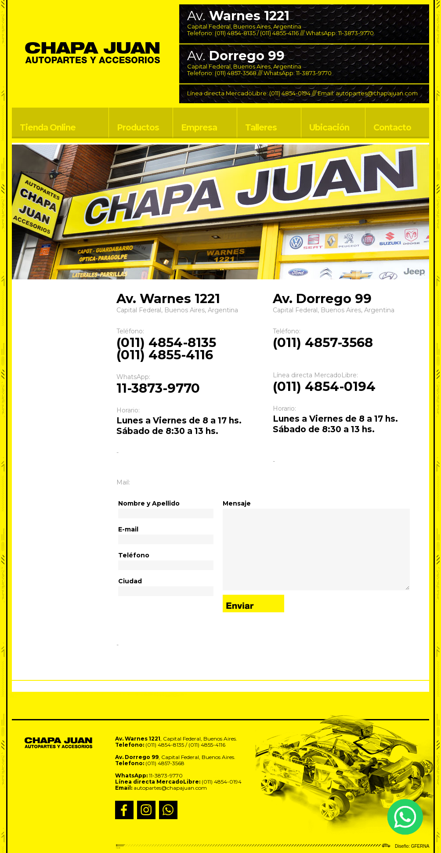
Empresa (199, 128)
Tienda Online (48, 128)
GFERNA (420, 846)
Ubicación (329, 128)
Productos (138, 128)
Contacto (392, 128)
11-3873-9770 (356, 32)
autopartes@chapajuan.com (377, 93)
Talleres (261, 128)
